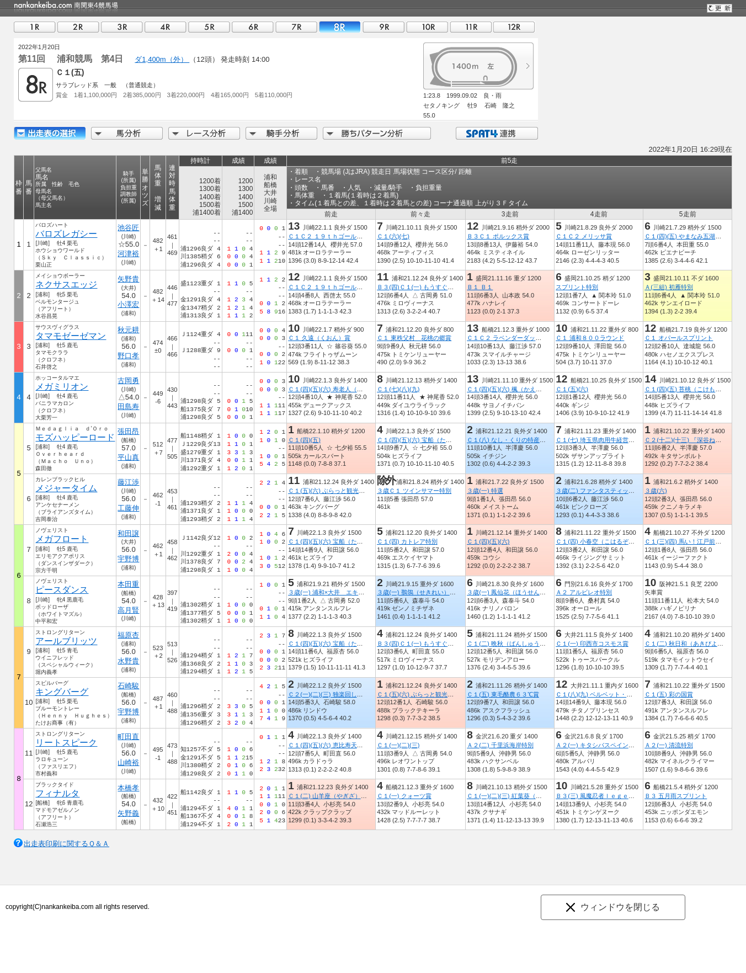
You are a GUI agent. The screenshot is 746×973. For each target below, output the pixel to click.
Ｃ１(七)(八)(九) (398, 389)
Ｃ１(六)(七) (393, 236)
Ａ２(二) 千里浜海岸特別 (500, 745)
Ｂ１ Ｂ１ (480, 287)
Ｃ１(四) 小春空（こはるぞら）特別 (604, 541)
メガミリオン (61, 386)
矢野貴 (128, 279)
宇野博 (128, 559)
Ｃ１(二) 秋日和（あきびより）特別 (693, 643)
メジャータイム (66, 488)
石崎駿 (128, 686)
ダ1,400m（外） (162, 59)
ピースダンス (61, 589)
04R (165, 27)
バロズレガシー (66, 233)
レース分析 (204, 133)
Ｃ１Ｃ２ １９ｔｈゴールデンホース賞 (340, 236)
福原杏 (128, 635)
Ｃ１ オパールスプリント (678, 337)
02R (78, 27)
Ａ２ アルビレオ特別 (584, 592)
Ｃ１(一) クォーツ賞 (404, 796)
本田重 (128, 584)
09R (383, 27)
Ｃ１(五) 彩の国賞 (668, 694)
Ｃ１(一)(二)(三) (398, 745)
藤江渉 (128, 482)
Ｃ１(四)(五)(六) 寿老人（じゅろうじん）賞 (346, 389)
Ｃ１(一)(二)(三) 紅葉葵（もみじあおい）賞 (525, 796)
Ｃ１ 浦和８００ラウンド (590, 337)
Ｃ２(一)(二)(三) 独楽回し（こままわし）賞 (346, 694)
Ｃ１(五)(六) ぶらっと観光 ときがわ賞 (341, 490)
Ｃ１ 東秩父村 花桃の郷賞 (414, 337)
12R (514, 27)
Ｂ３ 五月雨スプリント (675, 796)
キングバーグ (61, 691)
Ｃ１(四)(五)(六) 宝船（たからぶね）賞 (429, 440)
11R (471, 27)
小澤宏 (128, 304)
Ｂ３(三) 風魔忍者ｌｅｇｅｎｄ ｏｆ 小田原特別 (625, 796)
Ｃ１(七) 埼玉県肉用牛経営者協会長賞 (607, 440)
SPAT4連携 (496, 133)
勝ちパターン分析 (377, 133)
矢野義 (128, 813)
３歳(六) (655, 490)
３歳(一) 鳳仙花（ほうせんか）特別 (515, 592)
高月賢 (128, 610)
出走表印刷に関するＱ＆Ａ (66, 843)
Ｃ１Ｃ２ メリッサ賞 (584, 236)
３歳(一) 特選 (485, 490)
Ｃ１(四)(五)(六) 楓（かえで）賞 (510, 389)
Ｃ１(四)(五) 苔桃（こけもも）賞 (688, 389)
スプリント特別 (577, 287)
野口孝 (128, 356)
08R (340, 27)
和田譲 (128, 533)
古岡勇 (128, 380)
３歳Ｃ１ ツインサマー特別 (414, 490)
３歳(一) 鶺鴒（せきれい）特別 (419, 592)
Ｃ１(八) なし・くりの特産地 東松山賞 (521, 440)
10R (427, 27)
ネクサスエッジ (66, 284)
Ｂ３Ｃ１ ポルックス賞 (498, 236)
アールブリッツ (66, 641)
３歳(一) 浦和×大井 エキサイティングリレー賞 (353, 592)
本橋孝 (128, 788)
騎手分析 (281, 133)
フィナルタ (57, 793)
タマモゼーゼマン (70, 336)
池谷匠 (128, 228)
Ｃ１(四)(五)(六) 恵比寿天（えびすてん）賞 (346, 745)
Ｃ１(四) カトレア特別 (407, 541)
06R (253, 27)
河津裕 (128, 253)
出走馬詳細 (50, 133)
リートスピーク (66, 742)
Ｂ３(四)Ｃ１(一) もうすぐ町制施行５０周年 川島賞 (448, 287)
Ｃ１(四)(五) (304, 440)
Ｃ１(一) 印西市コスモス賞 (592, 643)
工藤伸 (128, 508)
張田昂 (128, 431)
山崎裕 (128, 762)
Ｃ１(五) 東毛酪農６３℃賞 (503, 694)
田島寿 (128, 406)
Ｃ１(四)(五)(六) (488, 541)
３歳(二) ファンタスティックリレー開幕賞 (613, 490)
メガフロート (61, 539)
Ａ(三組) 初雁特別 (668, 287)
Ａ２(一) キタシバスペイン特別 (598, 745)
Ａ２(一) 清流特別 (668, 745)
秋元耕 (128, 330)
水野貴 (128, 661)
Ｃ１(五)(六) (572, 389)
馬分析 (127, 133)
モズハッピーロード (75, 437)
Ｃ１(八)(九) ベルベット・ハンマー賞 (606, 694)
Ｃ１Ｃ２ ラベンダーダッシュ (507, 337)
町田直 (128, 736)
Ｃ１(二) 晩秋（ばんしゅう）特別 (512, 643)
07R (296, 27)
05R (209, 27)
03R (122, 27)
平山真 (128, 457)
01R (35, 27)
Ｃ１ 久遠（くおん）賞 (319, 337)
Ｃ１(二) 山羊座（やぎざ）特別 (330, 796)
